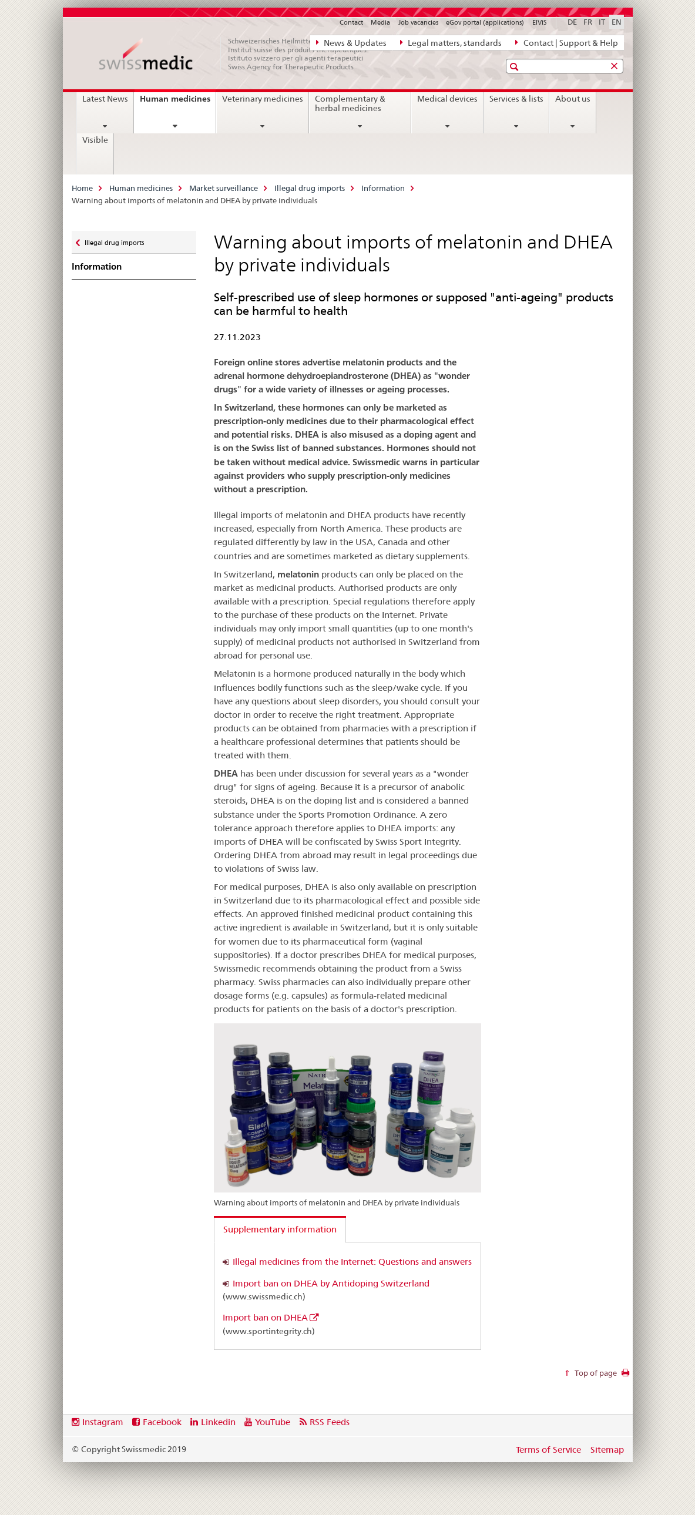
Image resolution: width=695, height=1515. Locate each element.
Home (82, 188)
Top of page (595, 1373)
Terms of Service (548, 1449)
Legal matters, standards (451, 42)
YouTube (272, 1421)
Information (383, 188)
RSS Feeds (330, 1421)
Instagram (102, 1421)
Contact (351, 22)
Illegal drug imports (309, 188)
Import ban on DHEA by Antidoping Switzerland (331, 1283)
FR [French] (587, 21)
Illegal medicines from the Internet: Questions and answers (352, 1261)
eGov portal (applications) (485, 22)
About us (572, 98)
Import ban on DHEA (265, 1317)
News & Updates (351, 42)
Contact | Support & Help (566, 42)
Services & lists (516, 98)
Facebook (162, 1421)
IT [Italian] (602, 21)
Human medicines (178, 103)
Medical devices (447, 98)
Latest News (105, 98)
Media (380, 22)
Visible (95, 140)
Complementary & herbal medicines (350, 103)
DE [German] (572, 21)
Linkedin (218, 1421)
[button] (515, 66)
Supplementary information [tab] (280, 1229)
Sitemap (607, 1449)
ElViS (539, 22)
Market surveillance (223, 188)
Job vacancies (418, 22)
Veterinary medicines (262, 98)
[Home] (239, 54)
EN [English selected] (617, 21)
